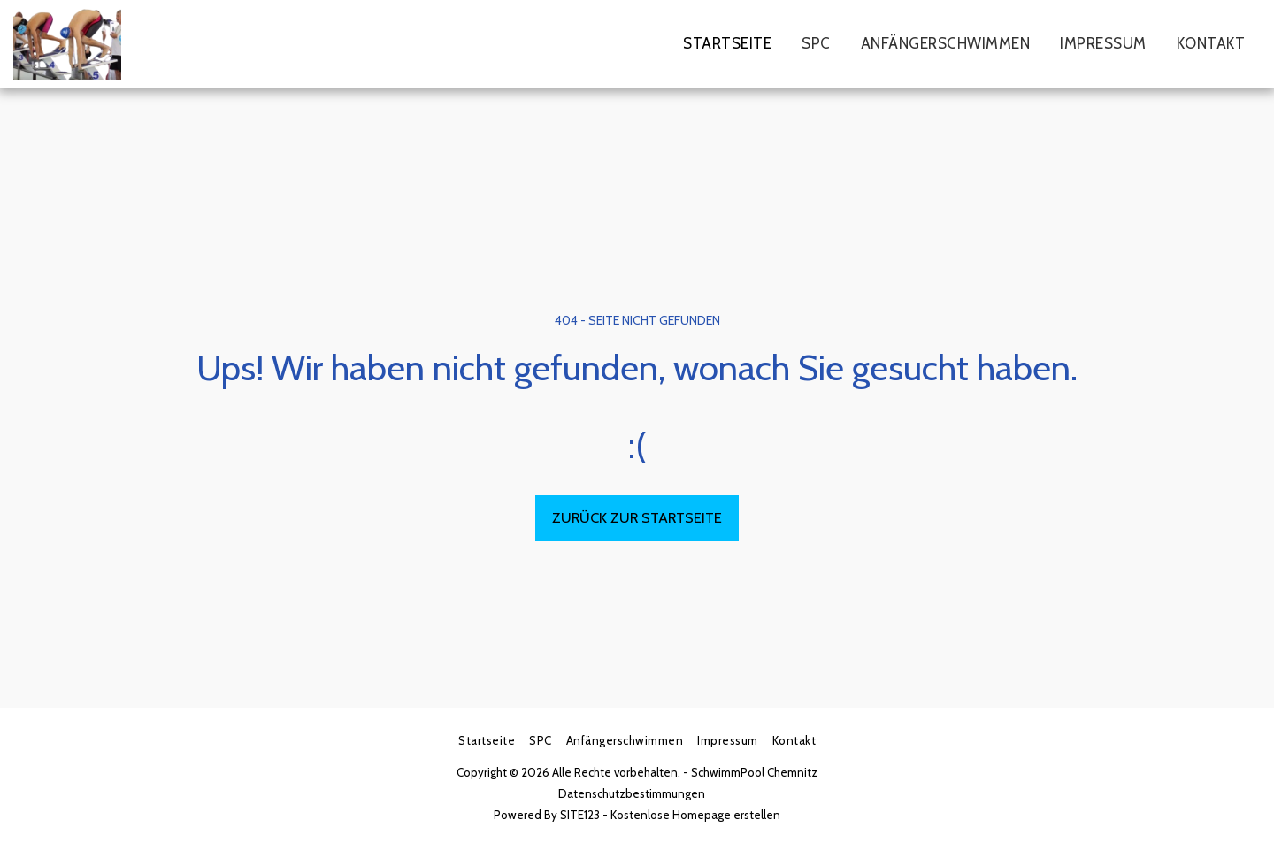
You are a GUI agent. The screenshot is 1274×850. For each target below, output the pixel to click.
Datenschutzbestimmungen (631, 793)
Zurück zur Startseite (637, 517)
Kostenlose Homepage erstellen (695, 815)
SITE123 (580, 815)
